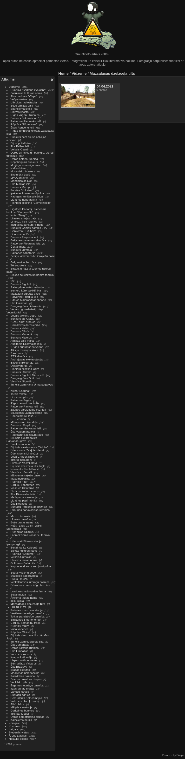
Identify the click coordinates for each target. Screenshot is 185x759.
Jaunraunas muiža (22, 688)
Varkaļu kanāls (20, 691)
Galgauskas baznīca (23, 262)
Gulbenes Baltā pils (23, 563)
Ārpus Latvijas (18, 735)
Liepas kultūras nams (24, 660)
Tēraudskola (18, 265)
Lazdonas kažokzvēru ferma (28, 591)
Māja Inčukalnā (20, 478)
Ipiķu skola (17, 600)
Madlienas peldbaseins (25, 672)
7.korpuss (17, 353)
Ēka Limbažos (19, 650)
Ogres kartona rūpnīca (25, 647)
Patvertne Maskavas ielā (26, 428)
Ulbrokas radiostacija (24, 102)
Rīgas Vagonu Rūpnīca (25, 114)
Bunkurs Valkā (20, 328)
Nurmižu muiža (20, 625)
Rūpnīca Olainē (20, 632)
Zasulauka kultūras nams (26, 93)
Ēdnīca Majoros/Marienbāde (28, 299)
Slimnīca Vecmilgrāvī (24, 462)
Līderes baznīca (21, 519)
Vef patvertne (19, 99)
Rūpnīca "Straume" (23, 553)
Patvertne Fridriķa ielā (24, 296)
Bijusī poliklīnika (21, 143)
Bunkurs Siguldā (21, 284)
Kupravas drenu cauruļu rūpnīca (31, 566)
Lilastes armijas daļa (23, 218)
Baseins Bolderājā (22, 362)
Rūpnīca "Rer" (19, 481)
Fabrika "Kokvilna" (22, 190)
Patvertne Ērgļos (21, 400)
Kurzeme (14, 726)
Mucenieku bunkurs (23, 171)
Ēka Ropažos (19, 503)
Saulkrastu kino (20, 444)
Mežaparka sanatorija (24, 497)
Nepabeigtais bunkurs (24, 161)
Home (63, 73)
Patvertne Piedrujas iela (25, 243)
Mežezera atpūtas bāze (25, 293)
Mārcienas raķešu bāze (25, 475)
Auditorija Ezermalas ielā (26, 343)
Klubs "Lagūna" (20, 390)
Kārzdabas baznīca (23, 676)
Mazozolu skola (20, 516)
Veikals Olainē (20, 149)
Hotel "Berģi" (19, 215)
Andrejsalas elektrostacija (27, 359)
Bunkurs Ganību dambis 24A (29, 227)
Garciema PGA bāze (23, 230)
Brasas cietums (20, 669)
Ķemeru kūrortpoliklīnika (26, 290)
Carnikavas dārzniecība (25, 324)
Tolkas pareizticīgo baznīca (28, 616)
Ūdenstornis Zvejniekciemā (28, 450)
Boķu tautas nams (22, 522)
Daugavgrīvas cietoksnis (26, 306)
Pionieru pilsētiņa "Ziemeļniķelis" (31, 202)
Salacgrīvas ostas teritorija (27, 287)
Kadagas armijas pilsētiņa (27, 196)
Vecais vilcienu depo (23, 315)
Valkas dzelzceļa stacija (25, 701)
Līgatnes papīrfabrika (24, 500)
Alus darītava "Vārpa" (24, 96)
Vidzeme (14, 86)
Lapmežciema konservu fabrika (30, 534)
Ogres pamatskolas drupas (28, 716)
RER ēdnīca (18, 418)
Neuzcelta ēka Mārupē (25, 469)
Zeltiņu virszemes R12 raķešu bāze (33, 256)
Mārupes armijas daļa (24, 422)
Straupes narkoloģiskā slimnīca (30, 509)
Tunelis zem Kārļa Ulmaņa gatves (32, 384)
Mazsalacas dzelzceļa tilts (28, 603)
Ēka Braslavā (19, 666)
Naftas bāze (18, 168)
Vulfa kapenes (19, 628)
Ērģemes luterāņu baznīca (27, 685)
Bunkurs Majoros (21, 337)
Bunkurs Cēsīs (20, 331)
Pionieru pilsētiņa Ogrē (25, 368)
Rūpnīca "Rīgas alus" (24, 124)
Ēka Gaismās (19, 303)
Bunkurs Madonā (21, 334)
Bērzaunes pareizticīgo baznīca (30, 585)
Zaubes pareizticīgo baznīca (28, 409)
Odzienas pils (19, 397)
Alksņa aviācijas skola (24, 350)
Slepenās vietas (19, 732)
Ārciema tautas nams (24, 597)
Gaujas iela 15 (20, 234)
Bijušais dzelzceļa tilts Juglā (28, 466)
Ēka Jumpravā (20, 644)
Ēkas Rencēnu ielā (22, 127)
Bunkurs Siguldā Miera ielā (27, 375)
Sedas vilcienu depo (23, 572)
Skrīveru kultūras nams (25, 491)
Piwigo (180, 755)
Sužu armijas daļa (22, 105)
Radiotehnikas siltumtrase (27, 434)
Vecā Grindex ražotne (24, 456)
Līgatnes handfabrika (24, 199)
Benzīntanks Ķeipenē (24, 547)
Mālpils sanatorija (22, 707)
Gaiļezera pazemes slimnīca (28, 240)
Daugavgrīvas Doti (22, 378)
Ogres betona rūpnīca (24, 158)
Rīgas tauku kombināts (25, 403)
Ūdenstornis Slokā (22, 415)
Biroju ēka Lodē (20, 174)
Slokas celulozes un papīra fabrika (32, 274)
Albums (8, 79)
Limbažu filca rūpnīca (24, 221)
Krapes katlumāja (22, 657)
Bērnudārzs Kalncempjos (26, 697)
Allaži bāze (17, 704)
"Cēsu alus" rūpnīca (23, 321)
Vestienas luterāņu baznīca (28, 613)
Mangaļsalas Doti (21, 180)
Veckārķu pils (19, 682)
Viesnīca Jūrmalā (21, 472)
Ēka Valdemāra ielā (23, 431)
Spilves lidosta (20, 111)
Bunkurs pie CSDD (22, 318)
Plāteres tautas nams (24, 560)
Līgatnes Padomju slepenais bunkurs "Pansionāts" (26, 210)
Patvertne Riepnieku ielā (26, 121)
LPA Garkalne (19, 177)
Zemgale (14, 723)
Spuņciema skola (21, 108)
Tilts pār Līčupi (20, 713)
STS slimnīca (19, 356)
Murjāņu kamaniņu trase (26, 165)
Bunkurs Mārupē (21, 187)
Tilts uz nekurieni (21, 459)
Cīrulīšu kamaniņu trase (25, 622)
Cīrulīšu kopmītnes (22, 484)
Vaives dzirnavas (21, 654)
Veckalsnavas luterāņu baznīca (30, 581)
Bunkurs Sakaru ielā (23, 118)
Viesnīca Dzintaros (22, 487)
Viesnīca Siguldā (21, 381)
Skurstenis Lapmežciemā (26, 412)
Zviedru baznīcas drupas (26, 679)
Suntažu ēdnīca (20, 694)
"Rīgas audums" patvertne (27, 346)
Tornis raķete (19, 393)
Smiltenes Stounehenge (26, 619)
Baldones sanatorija (23, 252)
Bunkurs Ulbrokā (21, 371)
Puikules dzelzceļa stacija (27, 610)
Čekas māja (18, 246)
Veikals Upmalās (21, 556)
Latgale (13, 729)
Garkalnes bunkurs (22, 710)
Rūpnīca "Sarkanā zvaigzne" (28, 89)
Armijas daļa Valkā (22, 340)
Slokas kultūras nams (24, 550)
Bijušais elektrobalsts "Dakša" (29, 447)
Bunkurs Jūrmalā (21, 249)
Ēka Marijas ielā (21, 183)
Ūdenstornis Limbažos (25, 453)
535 (13, 281)
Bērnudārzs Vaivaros (24, 663)
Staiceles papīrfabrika (24, 575)
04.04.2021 (19, 607)
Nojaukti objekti (18, 738)
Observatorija (19, 365)
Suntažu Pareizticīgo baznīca (29, 506)
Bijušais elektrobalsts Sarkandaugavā (22, 439)
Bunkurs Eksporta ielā (24, 237)
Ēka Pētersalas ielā (23, 494)
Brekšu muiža (19, 578)
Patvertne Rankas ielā (24, 406)
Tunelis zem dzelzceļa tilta (27, 641)
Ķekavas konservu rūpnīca (27, 193)
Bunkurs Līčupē (20, 425)
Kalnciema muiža (21, 719)
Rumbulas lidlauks (22, 531)
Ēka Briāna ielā (20, 146)
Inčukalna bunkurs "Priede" (28, 224)
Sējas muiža (18, 594)
